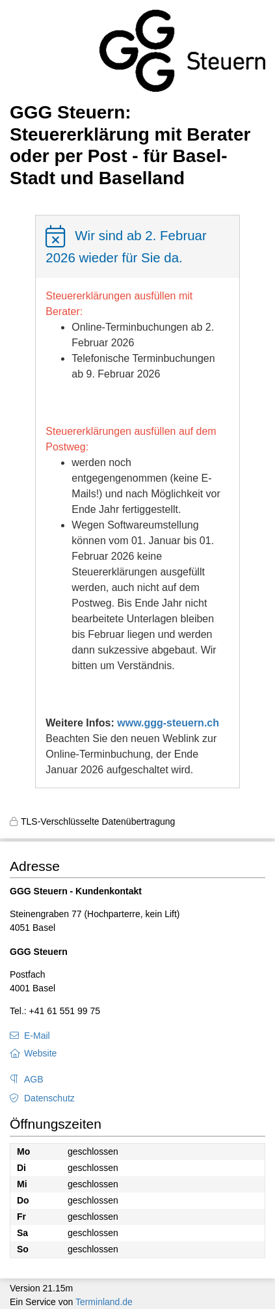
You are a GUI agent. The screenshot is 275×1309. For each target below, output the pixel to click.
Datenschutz (49, 1098)
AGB (34, 1079)
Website (40, 1053)
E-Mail (37, 1035)
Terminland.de (104, 1302)
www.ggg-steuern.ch (168, 722)
